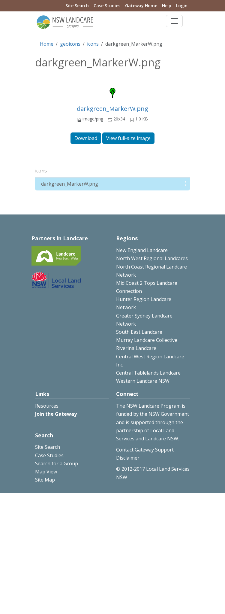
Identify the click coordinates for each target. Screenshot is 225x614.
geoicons (70, 44)
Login (182, 5)
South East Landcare (139, 332)
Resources (46, 406)
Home (46, 44)
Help (166, 5)
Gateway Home (141, 5)
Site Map (45, 479)
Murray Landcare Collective (146, 340)
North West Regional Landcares (152, 258)
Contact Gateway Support (145, 449)
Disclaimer (128, 457)
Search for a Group (56, 463)
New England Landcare (142, 250)
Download (85, 138)
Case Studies (107, 5)
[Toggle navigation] (174, 21)
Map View (46, 471)
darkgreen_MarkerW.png (112, 109)
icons (93, 44)
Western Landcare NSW (143, 381)
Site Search (77, 5)
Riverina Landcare (136, 348)
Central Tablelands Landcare (148, 372)
